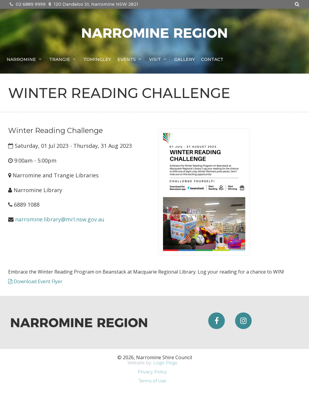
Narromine (21, 59)
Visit (155, 59)
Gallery (185, 59)
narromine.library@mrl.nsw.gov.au (59, 219)
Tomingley (98, 59)
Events (127, 59)
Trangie (59, 59)
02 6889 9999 (28, 4)
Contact (213, 59)
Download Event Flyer (35, 281)
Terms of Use (152, 381)
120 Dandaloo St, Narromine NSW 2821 (93, 4)
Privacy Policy (152, 372)
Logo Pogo (165, 363)
